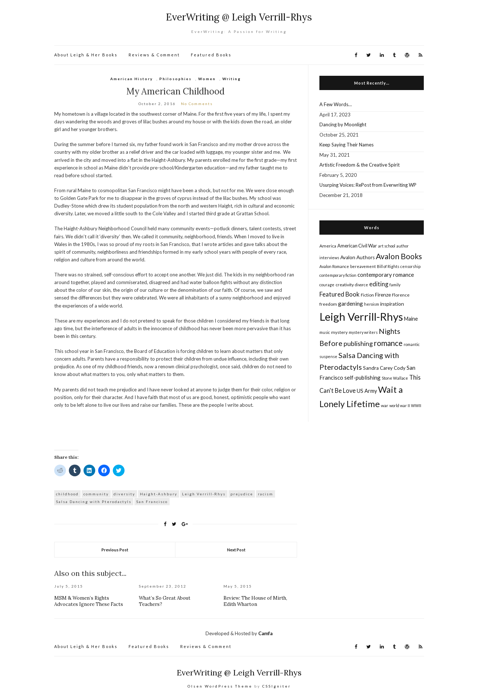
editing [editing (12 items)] (378, 284)
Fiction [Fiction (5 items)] (367, 295)
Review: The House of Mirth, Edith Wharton (255, 601)
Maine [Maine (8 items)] (411, 319)
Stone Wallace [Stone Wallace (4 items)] (395, 378)
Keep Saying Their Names (346, 145)
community (96, 494)
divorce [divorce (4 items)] (361, 284)
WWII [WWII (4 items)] (416, 405)
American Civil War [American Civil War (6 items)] (357, 246)
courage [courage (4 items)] (326, 284)
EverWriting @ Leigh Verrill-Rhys (239, 17)
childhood (67, 494)
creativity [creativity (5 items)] (345, 284)
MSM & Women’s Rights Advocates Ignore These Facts (88, 601)
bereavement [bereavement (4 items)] (363, 266)
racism (265, 494)
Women (207, 79)
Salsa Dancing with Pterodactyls (93, 501)
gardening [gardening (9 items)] (350, 303)
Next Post (236, 549)
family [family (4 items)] (394, 284)
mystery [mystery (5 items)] (339, 332)
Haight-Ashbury (158, 494)
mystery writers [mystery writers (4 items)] (363, 332)
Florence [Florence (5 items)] (401, 295)
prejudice (241, 494)
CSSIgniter (276, 686)
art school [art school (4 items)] (386, 245)
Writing (231, 79)
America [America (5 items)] (327, 246)
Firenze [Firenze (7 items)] (383, 295)
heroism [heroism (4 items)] (371, 304)
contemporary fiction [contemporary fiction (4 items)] (337, 275)
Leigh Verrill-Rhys (204, 494)
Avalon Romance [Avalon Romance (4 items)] (334, 266)
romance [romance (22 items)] (388, 343)
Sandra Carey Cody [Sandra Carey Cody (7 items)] (384, 368)
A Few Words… (335, 104)
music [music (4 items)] (324, 332)
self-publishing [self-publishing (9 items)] (362, 377)
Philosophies (175, 79)
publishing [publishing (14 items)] (358, 343)
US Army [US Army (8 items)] (367, 391)
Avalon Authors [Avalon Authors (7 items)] (357, 257)
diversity (124, 494)
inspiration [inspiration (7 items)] (392, 304)
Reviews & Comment (154, 54)
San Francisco (152, 501)
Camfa (265, 633)
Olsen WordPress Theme (220, 686)
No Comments (197, 103)
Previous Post (114, 549)
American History (131, 79)
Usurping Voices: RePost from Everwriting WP (367, 185)
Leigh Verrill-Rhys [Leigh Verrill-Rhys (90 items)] (361, 316)
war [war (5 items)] (384, 405)
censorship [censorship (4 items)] (410, 266)
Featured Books (211, 54)
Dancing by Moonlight (342, 124)
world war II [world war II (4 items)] (399, 405)
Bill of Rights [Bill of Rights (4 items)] (388, 266)
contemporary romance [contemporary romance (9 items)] (385, 274)
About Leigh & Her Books (86, 54)
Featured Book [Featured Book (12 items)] (339, 294)
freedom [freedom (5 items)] (328, 304)
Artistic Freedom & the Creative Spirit (359, 165)
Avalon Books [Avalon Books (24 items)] (399, 256)
